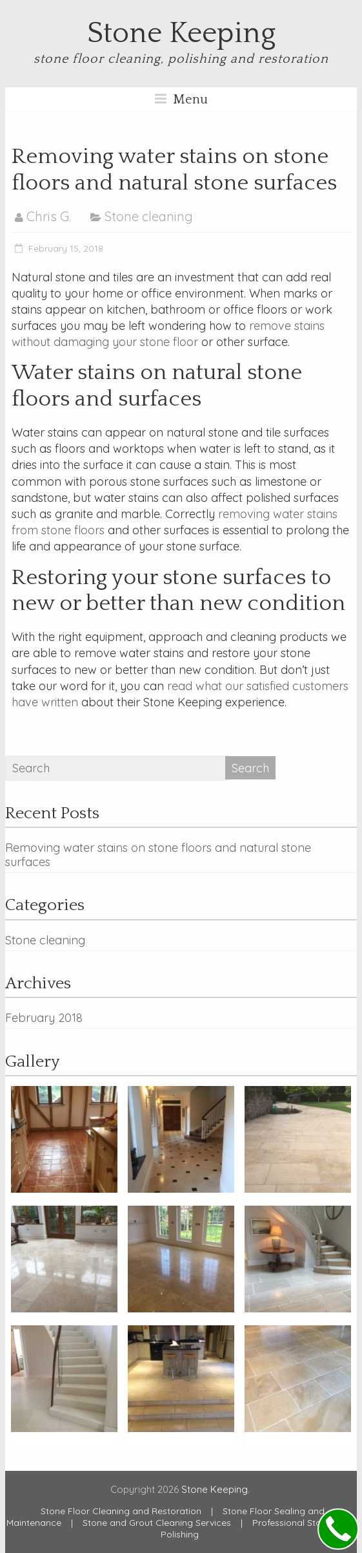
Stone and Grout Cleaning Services (157, 1522)
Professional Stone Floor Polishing (258, 1528)
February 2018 (44, 1017)
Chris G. (48, 216)
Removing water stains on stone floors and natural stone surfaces (158, 854)
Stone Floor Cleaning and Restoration (121, 1511)
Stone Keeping (181, 33)
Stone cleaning (149, 216)
